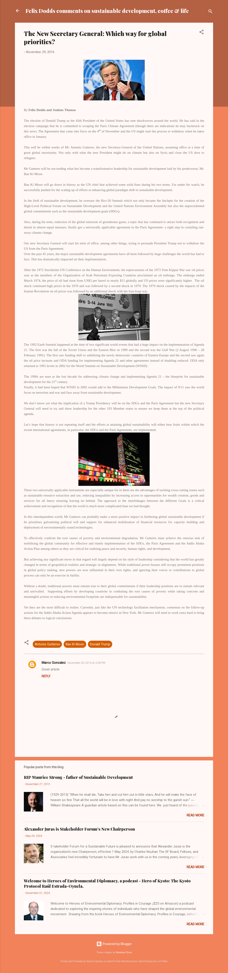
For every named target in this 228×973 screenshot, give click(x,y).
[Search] (210, 12)
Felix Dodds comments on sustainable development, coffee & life (107, 10)
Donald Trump (100, 644)
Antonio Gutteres (47, 644)
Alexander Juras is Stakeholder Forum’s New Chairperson (79, 829)
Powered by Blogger (114, 944)
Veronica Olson (124, 952)
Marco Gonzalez (54, 663)
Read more (195, 815)
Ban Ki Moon (75, 644)
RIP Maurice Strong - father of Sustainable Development (78, 777)
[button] (201, 32)
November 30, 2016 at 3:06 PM (86, 662)
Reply (46, 676)
